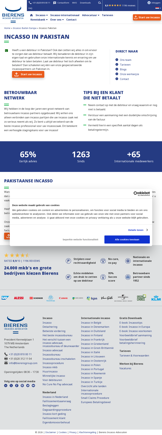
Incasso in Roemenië (93, 373)
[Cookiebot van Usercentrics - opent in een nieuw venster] (136, 193)
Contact (124, 79)
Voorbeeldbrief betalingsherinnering (132, 341)
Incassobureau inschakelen (59, 359)
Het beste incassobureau (57, 335)
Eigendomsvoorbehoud (56, 422)
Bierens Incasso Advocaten (113, 432)
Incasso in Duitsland (93, 331)
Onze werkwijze (129, 74)
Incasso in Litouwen (93, 356)
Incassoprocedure (53, 363)
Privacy (73, 432)
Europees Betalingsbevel (96, 402)
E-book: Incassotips (130, 322)
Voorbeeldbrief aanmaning (135, 335)
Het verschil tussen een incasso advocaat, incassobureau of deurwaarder (61, 343)
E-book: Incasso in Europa (134, 327)
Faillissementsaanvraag (57, 401)
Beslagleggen (51, 405)
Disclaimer (50, 432)
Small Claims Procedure (95, 398)
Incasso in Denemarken (95, 327)
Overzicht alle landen (93, 386)
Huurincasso (50, 371)
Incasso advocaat (53, 350)
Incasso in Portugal (92, 369)
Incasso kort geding (54, 414)
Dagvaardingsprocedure (57, 409)
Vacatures (125, 368)
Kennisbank (38, 19)
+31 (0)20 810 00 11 (20, 354)
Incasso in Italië (90, 352)
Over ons (55, 19)
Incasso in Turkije (91, 382)
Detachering (50, 327)
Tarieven (125, 64)
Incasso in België (91, 322)
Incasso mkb (50, 367)
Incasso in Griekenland (94, 344)
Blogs (123, 69)
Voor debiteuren (52, 380)
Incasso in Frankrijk (93, 339)
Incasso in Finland (92, 335)
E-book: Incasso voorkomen (135, 331)
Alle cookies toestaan (127, 239)
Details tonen (135, 230)
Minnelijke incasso (54, 375)
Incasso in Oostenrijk (93, 360)
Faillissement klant (54, 418)
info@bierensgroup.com (23, 363)
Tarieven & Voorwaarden (134, 355)
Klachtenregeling (87, 432)
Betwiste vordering (54, 331)
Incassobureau (51, 354)
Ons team (125, 60)
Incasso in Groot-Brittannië (97, 348)
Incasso (40, 15)
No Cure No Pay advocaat (57, 384)
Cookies (63, 432)
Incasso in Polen (90, 365)
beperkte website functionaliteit (80, 239)
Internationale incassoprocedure (91, 392)
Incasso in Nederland (55, 397)
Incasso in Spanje (91, 377)
